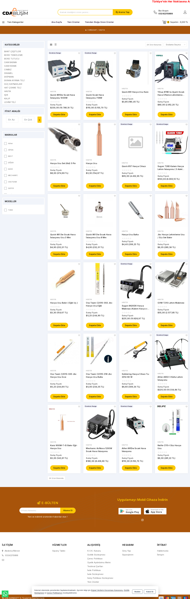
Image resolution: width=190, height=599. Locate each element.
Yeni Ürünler (93, 583)
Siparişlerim (127, 556)
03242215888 (11, 557)
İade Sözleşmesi (95, 575)
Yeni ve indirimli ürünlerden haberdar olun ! (47, 518)
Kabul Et (149, 592)
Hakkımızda (162, 552)
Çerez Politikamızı (54, 593)
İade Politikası (94, 572)
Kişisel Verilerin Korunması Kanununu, (107, 590)
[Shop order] (175, 44)
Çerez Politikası (95, 560)
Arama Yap (123, 12)
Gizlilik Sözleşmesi (96, 556)
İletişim (160, 556)
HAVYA (53, 92)
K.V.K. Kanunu (94, 552)
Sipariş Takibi (58, 552)
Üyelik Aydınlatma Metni (99, 564)
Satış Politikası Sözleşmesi (100, 579)
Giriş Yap (126, 552)
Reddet (137, 592)
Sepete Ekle (59, 114)
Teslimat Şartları (95, 568)
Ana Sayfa (57, 22)
